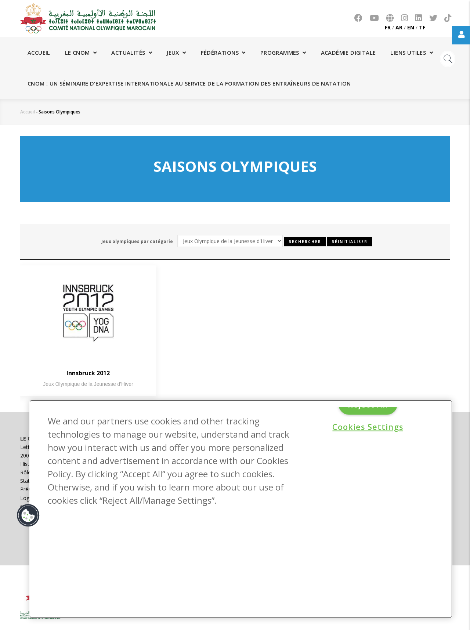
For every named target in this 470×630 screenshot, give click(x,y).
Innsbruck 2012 (88, 373)
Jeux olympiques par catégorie (137, 241)
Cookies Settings (367, 426)
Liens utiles (411, 52)
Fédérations (223, 52)
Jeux (176, 52)
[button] (28, 515)
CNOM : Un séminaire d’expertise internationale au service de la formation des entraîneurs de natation (189, 83)
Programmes (283, 52)
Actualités (131, 52)
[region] (240, 509)
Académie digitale (348, 52)
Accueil (39, 52)
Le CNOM (81, 52)
